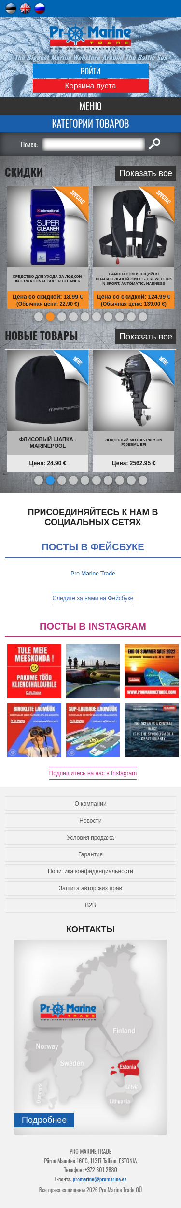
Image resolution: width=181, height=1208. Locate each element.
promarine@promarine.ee (100, 1179)
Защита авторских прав (90, 888)
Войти (90, 71)
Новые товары (41, 336)
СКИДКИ (24, 172)
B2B (90, 905)
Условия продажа (90, 837)
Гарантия (90, 854)
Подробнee (44, 1120)
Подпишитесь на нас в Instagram (93, 773)
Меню (90, 106)
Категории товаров (90, 123)
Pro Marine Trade (92, 573)
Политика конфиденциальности (90, 871)
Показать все (145, 173)
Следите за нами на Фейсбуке (92, 598)
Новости (90, 820)
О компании (90, 803)
